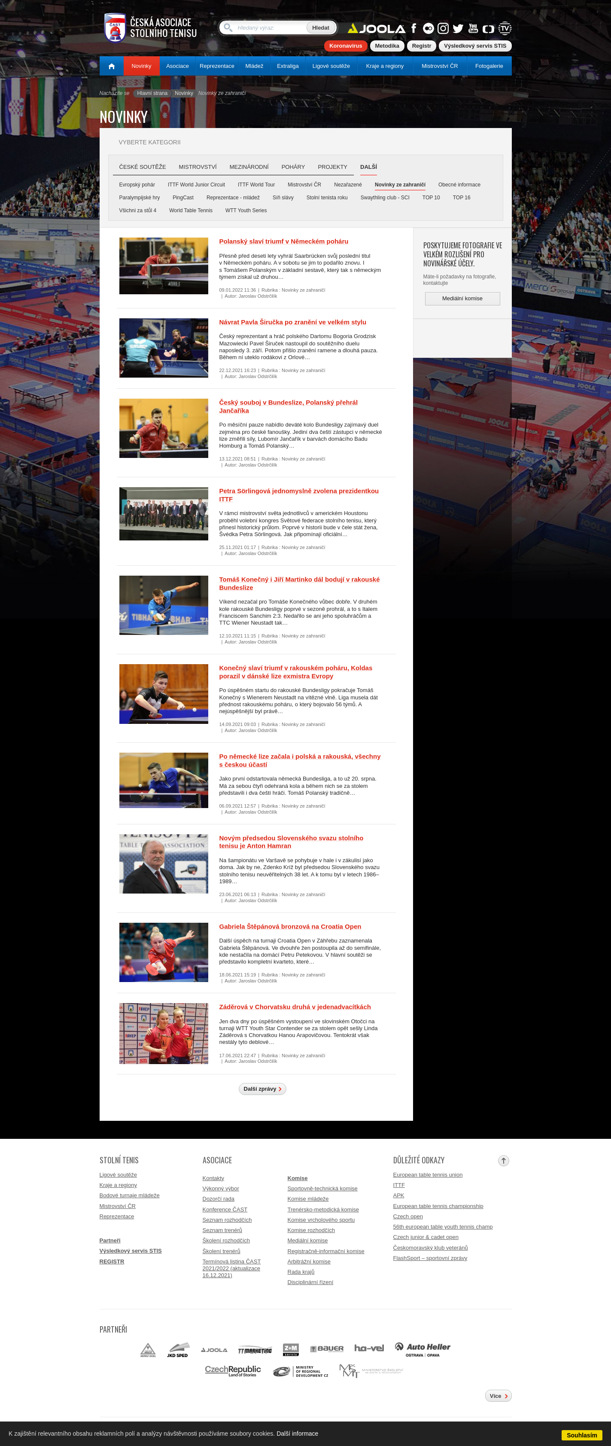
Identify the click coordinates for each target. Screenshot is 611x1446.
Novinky (141, 66)
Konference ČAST (225, 1209)
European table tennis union (428, 1174)
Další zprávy (260, 1089)
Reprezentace (217, 66)
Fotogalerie (489, 66)
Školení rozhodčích (226, 1240)
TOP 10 (431, 198)
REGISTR (112, 1261)
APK (398, 1195)
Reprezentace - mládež (233, 198)
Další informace (297, 1433)
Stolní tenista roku (327, 198)
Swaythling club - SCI (385, 198)
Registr (422, 46)
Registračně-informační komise (326, 1251)
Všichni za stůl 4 (138, 210)
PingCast (183, 198)
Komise (298, 1178)
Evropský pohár (137, 185)
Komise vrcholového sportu (321, 1220)
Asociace (177, 66)
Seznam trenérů (223, 1230)
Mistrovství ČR (440, 66)
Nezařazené (348, 185)
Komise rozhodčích (311, 1230)
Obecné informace (459, 185)
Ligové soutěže (331, 66)
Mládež (255, 66)
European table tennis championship (438, 1206)
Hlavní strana (152, 93)
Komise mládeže (308, 1199)
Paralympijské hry (139, 198)
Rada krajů (301, 1272)
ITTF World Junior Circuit (196, 185)
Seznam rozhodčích (227, 1220)
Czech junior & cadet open (426, 1237)
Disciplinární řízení (311, 1282)
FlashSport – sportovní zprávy (430, 1258)
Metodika (387, 46)
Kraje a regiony (385, 66)
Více (496, 1396)
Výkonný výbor (221, 1188)
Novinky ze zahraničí (400, 185)
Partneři (110, 1240)
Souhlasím (582, 1435)
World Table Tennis (191, 210)
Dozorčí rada (218, 1199)
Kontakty (214, 1178)
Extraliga (288, 66)
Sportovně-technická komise (323, 1188)
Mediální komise (462, 298)
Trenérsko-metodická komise (323, 1209)
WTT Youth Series (246, 210)
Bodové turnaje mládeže (130, 1195)
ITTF (399, 1185)
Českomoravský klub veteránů (430, 1248)
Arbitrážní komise (309, 1261)
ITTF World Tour (256, 185)
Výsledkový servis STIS (475, 46)
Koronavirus (345, 46)
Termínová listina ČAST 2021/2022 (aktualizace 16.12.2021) (232, 1268)
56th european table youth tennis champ (443, 1226)
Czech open (408, 1216)
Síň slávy (283, 198)
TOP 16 (462, 198)
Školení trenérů (221, 1251)
